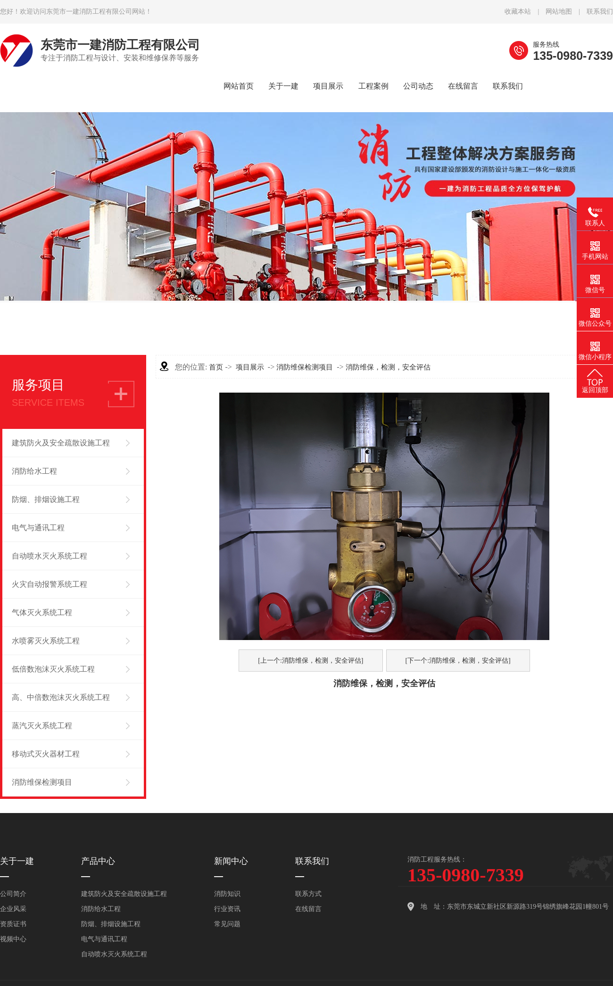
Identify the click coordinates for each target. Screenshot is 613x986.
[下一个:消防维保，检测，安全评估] (458, 660)
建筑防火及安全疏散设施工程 (61, 443)
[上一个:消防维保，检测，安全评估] (310, 660)
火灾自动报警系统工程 (49, 584)
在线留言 (308, 908)
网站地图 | (566, 11)
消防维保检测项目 (42, 782)
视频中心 (13, 939)
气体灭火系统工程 (42, 612)
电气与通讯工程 (38, 528)
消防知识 (227, 893)
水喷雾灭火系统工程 (46, 641)
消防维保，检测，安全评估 (388, 367)
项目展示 (250, 367)
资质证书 (13, 924)
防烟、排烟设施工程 (46, 499)
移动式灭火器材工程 (46, 754)
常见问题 (227, 924)
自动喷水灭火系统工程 (49, 556)
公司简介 (13, 893)
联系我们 (600, 11)
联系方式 (308, 893)
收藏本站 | (525, 11)
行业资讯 (227, 908)
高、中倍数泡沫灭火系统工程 (61, 697)
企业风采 (13, 908)
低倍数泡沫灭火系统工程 (53, 669)
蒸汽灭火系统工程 (42, 726)
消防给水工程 (34, 471)
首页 (216, 367)
